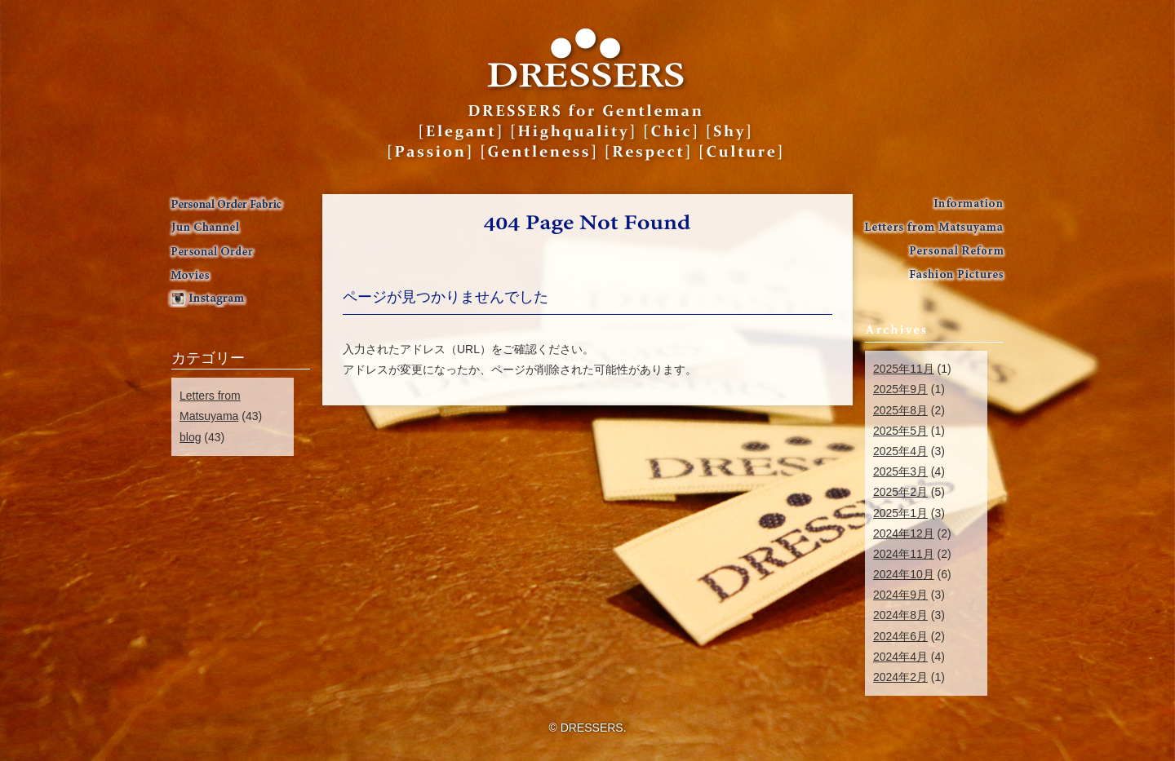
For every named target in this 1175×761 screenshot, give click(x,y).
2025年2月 (900, 491)
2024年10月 (903, 574)
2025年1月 (900, 513)
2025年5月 (900, 430)
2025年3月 (900, 471)
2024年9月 (900, 594)
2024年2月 (900, 677)
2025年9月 (900, 389)
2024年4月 (900, 656)
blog (190, 437)
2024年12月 (903, 533)
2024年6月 (900, 636)
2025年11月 (903, 368)
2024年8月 (900, 615)
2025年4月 (900, 451)
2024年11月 (903, 553)
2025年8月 (900, 410)
